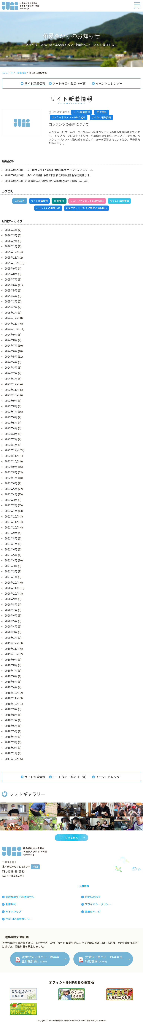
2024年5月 (11, 356)
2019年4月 (11, 687)
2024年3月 (11, 367)
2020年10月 (12, 593)
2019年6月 (11, 676)
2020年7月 (11, 610)
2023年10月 (12, 395)
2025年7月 (11, 279)
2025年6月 (11, 285)
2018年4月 (11, 736)
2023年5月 (11, 422)
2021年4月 (11, 560)
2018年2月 (11, 747)
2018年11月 (12, 698)
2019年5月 (11, 681)
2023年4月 (11, 428)
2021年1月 (11, 577)
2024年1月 (11, 379)
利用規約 (11, 904)
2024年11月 (12, 323)
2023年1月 (11, 445)
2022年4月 (11, 494)
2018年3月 (11, 742)
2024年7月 (11, 345)
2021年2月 (11, 571)
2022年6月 (11, 483)
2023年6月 (11, 417)
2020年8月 (11, 604)
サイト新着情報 (34, 83)
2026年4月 (11, 230)
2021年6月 (11, 549)
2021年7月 (11, 544)
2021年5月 (11, 555)
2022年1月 (11, 511)
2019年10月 (12, 654)
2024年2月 (11, 373)
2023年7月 (11, 411)
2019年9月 (11, 659)
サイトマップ (13, 911)
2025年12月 (12, 252)
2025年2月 (11, 307)
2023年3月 (11, 434)
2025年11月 (12, 257)
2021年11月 (12, 522)
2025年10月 (12, 263)
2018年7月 (11, 720)
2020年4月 (11, 626)
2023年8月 (11, 406)
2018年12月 (12, 693)
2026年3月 (11, 235)
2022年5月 (11, 489)
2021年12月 (12, 516)
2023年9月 (11, 400)
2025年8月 (11, 274)
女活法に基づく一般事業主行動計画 (104, 959)
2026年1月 (11, 246)
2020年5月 (11, 621)
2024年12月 (12, 318)
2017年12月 (12, 759)
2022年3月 (11, 500)
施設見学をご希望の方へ (20, 897)
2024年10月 (12, 329)
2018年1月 (11, 753)
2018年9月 (11, 709)
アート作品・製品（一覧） (70, 83)
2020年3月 (11, 632)
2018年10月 (12, 704)
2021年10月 (12, 527)
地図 (35, 866)
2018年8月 (11, 715)
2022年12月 (12, 450)
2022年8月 (11, 472)
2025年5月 (11, 290)
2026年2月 (11, 241)
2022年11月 (12, 456)
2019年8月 (11, 665)
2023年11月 (12, 389)
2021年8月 (11, 538)
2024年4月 (11, 362)
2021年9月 (11, 533)
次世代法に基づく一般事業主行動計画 (40, 959)
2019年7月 (11, 670)
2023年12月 (12, 384)
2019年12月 (12, 643)
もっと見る (71, 837)
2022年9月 (11, 467)
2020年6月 (11, 615)
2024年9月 (11, 334)
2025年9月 (11, 268)
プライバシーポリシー (98, 904)
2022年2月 (11, 505)
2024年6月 (11, 351)
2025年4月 (11, 296)
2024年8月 (11, 340)
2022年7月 (11, 478)
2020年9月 (11, 599)
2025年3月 (11, 301)
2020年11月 (12, 588)
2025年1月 (11, 312)
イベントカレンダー (109, 83)
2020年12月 (12, 582)
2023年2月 (11, 439)
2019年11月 (12, 648)
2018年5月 (11, 731)
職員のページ (93, 911)
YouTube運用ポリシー (19, 919)
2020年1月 (11, 637)
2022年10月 (12, 461)
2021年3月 (11, 566)
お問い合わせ (93, 897)
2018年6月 (11, 726)
